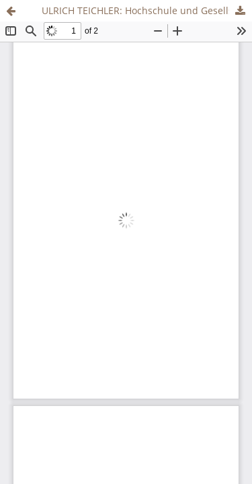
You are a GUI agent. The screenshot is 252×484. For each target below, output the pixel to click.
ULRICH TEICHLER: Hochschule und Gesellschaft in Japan (147, 10)
